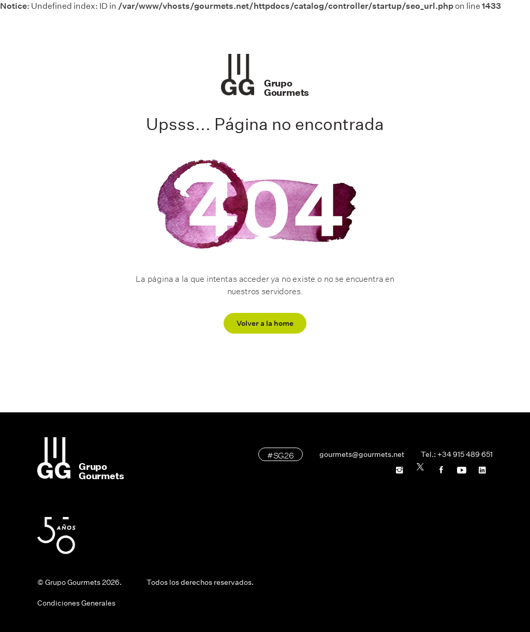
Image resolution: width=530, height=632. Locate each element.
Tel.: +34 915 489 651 (457, 454)
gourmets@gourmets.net (361, 454)
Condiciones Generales (76, 603)
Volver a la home (265, 323)
